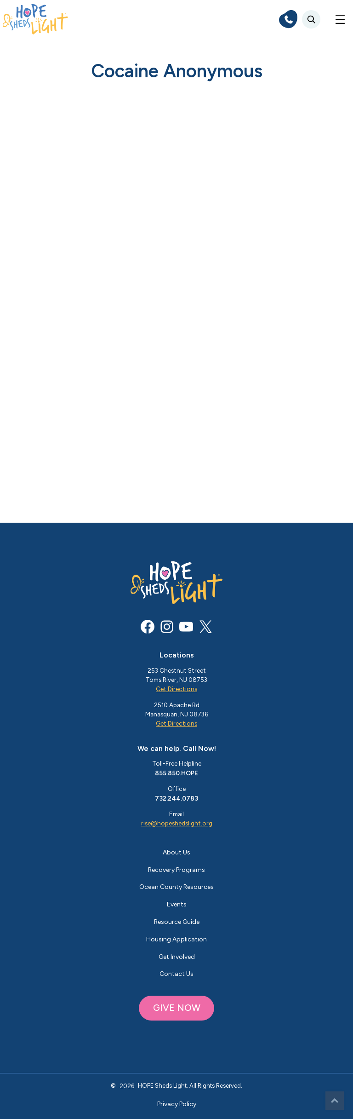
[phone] (288, 19)
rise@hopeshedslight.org (176, 823)
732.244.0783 (176, 798)
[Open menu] (340, 19)
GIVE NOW (176, 1007)
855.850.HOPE (176, 773)
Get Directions (176, 688)
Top (334, 1100)
